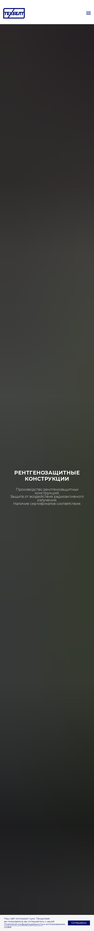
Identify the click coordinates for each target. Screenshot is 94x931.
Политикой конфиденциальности (23, 924)
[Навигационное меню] (88, 13)
